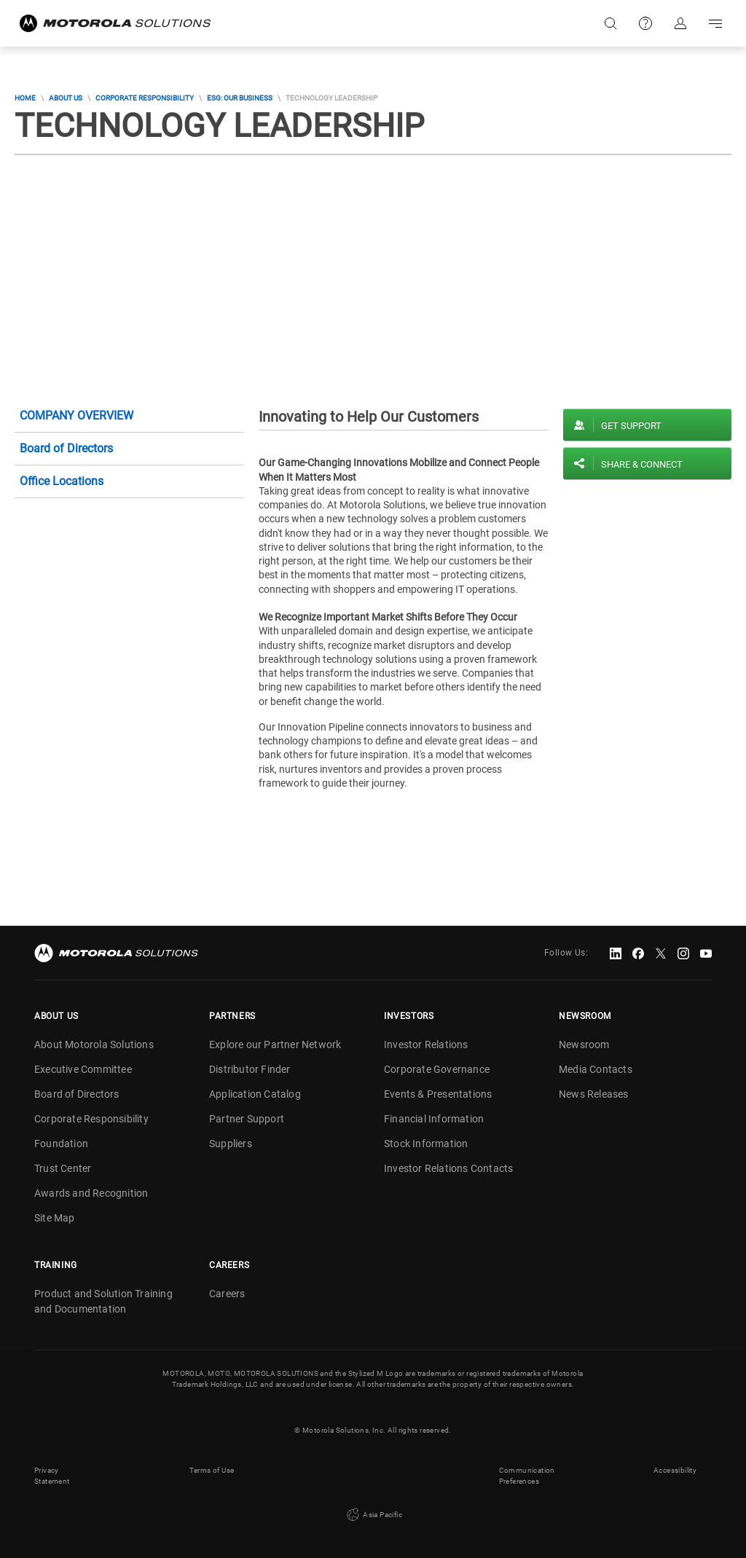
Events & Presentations (438, 1094)
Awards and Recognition (91, 1193)
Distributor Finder (250, 1069)
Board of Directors (66, 448)
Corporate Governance (437, 1069)
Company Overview (76, 415)
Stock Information (426, 1143)
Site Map (54, 1218)
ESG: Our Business (239, 98)
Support (645, 23)
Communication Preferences (527, 1475)
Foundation (61, 1143)
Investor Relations (426, 1044)
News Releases (594, 1094)
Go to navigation (715, 23)
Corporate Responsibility (144, 98)
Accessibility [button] (674, 1470)
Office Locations (61, 481)
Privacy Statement (52, 1475)
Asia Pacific (373, 1515)
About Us (65, 98)
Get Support (631, 425)
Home (25, 98)
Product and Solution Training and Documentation (103, 1301)
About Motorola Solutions (94, 1044)
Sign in (680, 23)
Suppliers (230, 1143)
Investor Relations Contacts (448, 1168)
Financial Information (434, 1119)
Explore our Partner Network (275, 1044)
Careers (227, 1293)
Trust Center (62, 1168)
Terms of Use (212, 1470)
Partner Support (246, 1119)
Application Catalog (255, 1094)
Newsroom (584, 1044)
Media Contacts (595, 1069)
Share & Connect (642, 464)
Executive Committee (83, 1069)
